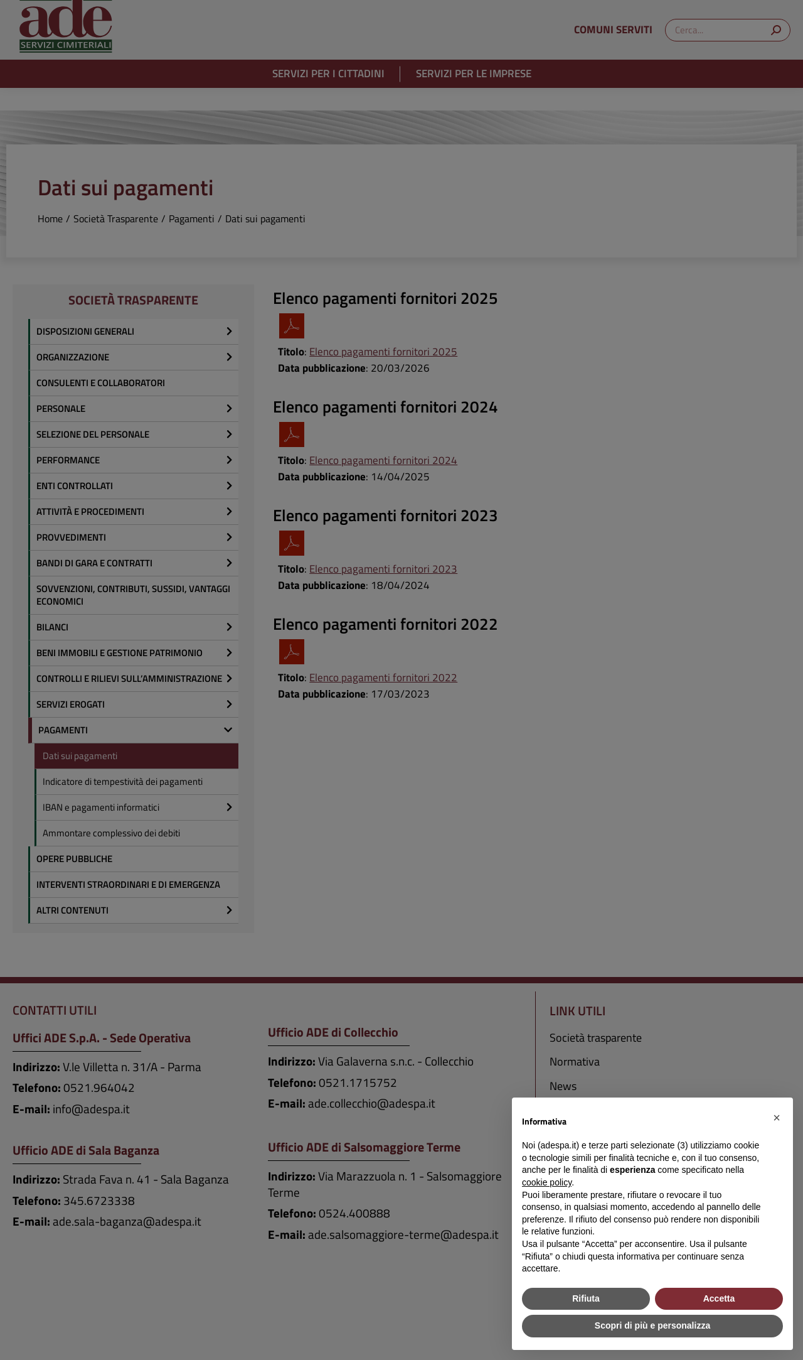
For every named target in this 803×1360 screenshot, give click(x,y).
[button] (777, 1118)
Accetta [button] (719, 1298)
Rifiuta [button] (586, 1298)
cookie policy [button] (547, 1182)
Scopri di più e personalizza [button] (652, 1325)
